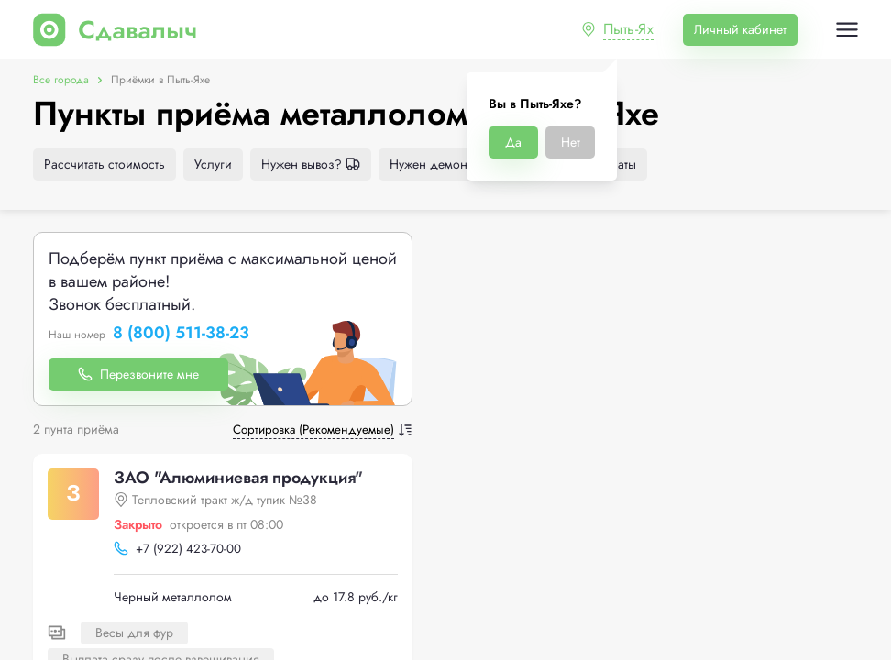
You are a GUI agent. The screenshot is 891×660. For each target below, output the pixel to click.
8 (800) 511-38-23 (181, 334)
